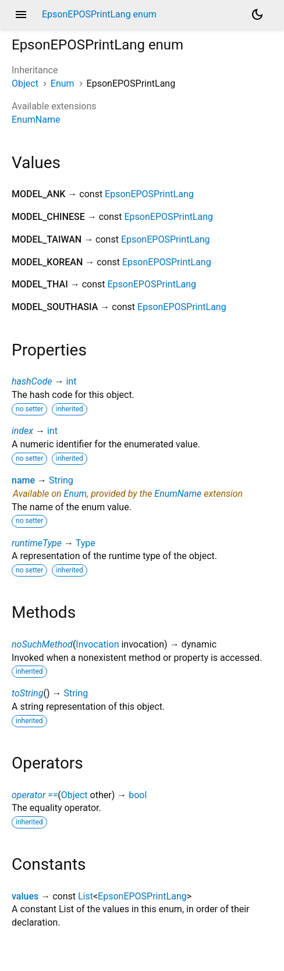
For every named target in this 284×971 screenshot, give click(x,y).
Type (85, 543)
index (22, 430)
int (71, 381)
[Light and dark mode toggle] (257, 14)
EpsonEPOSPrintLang (149, 194)
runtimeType (37, 543)
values (25, 896)
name (23, 480)
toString (27, 693)
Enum (62, 83)
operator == (35, 795)
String (61, 480)
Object (25, 83)
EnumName (36, 119)
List (85, 896)
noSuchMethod (42, 644)
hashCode (32, 381)
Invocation (97, 644)
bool (138, 795)
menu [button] (21, 15)
